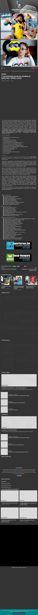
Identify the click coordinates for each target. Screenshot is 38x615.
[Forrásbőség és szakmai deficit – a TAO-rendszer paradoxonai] (19, 339)
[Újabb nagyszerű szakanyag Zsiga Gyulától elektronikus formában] (19, 262)
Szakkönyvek (4, 265)
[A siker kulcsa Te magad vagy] (4, 368)
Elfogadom (15, 613)
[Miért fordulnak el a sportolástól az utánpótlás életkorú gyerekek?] (4, 353)
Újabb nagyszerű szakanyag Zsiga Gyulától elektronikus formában (19, 268)
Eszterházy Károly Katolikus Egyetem (21, 134)
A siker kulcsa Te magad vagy (13, 368)
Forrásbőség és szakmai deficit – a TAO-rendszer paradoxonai (13, 346)
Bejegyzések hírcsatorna (5, 441)
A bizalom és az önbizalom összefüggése (10, 250)
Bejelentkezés (3, 439)
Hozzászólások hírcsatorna (6, 443)
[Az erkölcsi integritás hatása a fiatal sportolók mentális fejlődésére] (28, 454)
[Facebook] (17, 434)
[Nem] (36, 612)
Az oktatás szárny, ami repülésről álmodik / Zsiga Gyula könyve (18, 410)
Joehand (20, 271)
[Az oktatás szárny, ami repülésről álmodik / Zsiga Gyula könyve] (4, 410)
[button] (4, 68)
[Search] (31, 68)
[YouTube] (20, 434)
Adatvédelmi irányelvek (21, 613)
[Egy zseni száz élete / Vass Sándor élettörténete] (31, 262)
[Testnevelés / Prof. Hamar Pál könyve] (7, 262)
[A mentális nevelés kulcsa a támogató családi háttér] (4, 361)
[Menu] (4, 68)
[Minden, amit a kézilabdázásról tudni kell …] (28, 471)
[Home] (1, 68)
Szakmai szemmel (16, 265)
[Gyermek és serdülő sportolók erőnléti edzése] (10, 454)
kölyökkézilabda (19, 9)
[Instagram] (19, 434)
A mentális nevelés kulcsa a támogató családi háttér (16, 361)
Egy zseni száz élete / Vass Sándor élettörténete (16, 403)
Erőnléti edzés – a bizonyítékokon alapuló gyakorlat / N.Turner (28, 251)
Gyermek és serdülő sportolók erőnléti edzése (9, 461)
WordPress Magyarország (5, 445)
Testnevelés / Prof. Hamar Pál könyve (9, 388)
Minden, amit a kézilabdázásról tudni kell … (27, 478)
